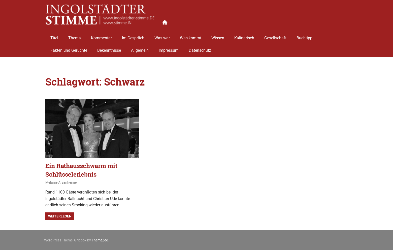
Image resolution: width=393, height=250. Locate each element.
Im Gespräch (133, 36)
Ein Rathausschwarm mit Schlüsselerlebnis (81, 170)
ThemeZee (100, 240)
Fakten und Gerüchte (68, 48)
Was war (162, 36)
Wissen (217, 36)
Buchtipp (304, 36)
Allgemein (140, 48)
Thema (74, 36)
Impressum (169, 48)
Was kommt (190, 36)
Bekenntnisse (109, 48)
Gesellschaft (275, 36)
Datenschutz (200, 48)
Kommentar (101, 36)
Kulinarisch (244, 36)
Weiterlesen (60, 216)
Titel (54, 36)
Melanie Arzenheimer (61, 182)
